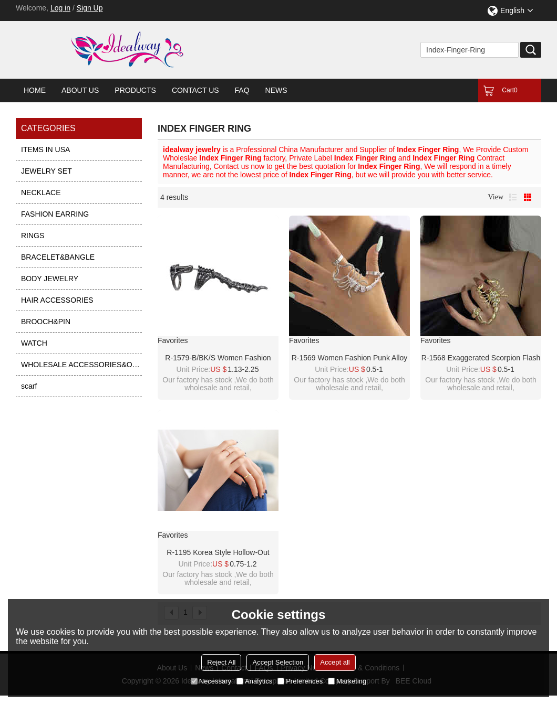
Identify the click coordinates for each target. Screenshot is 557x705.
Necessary (211, 681)
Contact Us (195, 90)
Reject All (221, 662)
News (276, 90)
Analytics (254, 681)
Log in (60, 8)
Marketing (347, 681)
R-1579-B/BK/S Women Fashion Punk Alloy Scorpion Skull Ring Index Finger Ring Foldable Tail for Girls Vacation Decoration (218, 358)
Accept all (334, 662)
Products (135, 90)
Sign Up (90, 8)
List (513, 197)
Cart (509, 90)
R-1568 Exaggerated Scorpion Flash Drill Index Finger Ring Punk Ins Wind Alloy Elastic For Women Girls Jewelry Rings (480, 358)
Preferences (300, 681)
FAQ (242, 90)
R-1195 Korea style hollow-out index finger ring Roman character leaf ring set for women (218, 553)
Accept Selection (277, 662)
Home (35, 90)
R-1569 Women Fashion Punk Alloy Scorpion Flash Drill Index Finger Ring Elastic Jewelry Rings (350, 358)
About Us (80, 90)
